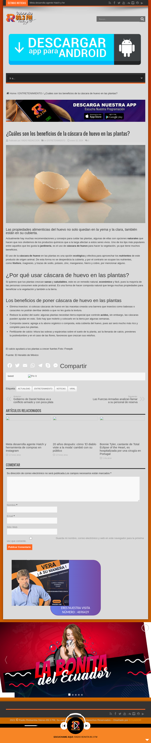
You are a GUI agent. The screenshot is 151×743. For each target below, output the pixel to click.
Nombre (11, 530)
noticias (61, 414)
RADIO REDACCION (30, 141)
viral (72, 414)
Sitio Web (12, 552)
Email (10, 541)
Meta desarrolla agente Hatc (44, 3)
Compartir (73, 391)
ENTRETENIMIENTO (30, 93)
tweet (11, 400)
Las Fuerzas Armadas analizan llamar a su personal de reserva (114, 424)
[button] (145, 696)
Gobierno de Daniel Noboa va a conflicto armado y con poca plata (37, 424)
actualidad (24, 414)
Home (11, 93)
